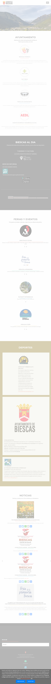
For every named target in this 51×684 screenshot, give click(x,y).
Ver (32, 678)
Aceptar (31, 681)
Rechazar (20, 681)
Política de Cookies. (25, 678)
